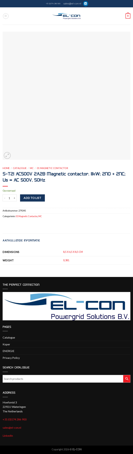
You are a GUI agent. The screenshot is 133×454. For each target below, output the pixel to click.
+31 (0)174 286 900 (53, 4)
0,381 (66, 260)
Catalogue (20, 168)
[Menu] (6, 16)
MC (32, 168)
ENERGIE (8, 351)
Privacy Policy (11, 357)
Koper (6, 344)
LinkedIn (8, 435)
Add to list (32, 197)
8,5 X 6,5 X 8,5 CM (73, 251)
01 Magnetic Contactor (52, 168)
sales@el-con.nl (72, 3)
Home (6, 168)
